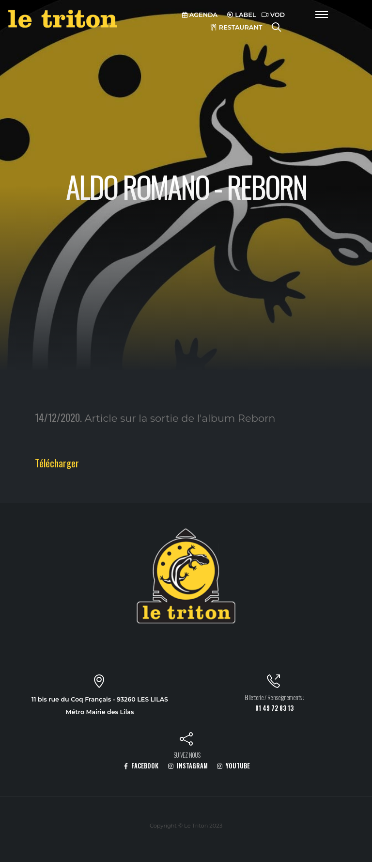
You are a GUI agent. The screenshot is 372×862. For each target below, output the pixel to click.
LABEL (241, 14)
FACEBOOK (141, 765)
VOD (273, 14)
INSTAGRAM (188, 765)
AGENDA (199, 14)
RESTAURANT (236, 27)
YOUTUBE (233, 765)
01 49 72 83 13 (274, 708)
